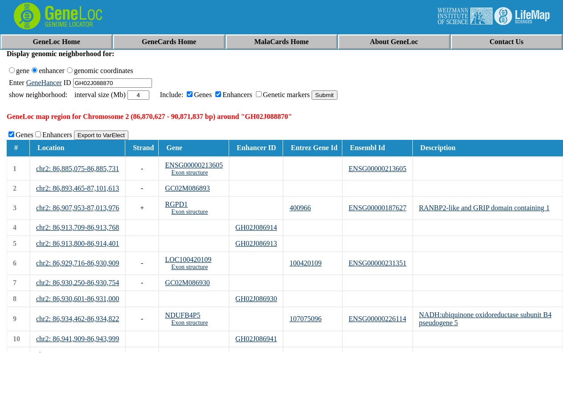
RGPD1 (176, 204)
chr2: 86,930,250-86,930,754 (77, 282)
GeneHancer (44, 82)
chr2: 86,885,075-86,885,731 (77, 168)
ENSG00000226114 (377, 319)
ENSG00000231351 (378, 263)
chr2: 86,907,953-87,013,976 (77, 208)
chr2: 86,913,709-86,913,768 (77, 227)
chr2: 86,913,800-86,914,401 (77, 243)
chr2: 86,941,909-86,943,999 (77, 339)
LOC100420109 (188, 259)
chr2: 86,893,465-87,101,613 (77, 188)
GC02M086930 (187, 282)
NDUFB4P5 (182, 315)
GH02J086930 (256, 298)
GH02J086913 (256, 243)
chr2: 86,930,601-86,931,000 (77, 298)
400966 (300, 208)
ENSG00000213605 (194, 165)
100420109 (305, 263)
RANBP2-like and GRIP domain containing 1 (484, 208)
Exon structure (189, 172)
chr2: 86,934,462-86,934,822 (77, 319)
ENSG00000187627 (378, 208)
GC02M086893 (187, 188)
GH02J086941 (256, 339)
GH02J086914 (256, 227)
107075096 (305, 319)
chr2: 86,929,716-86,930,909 (77, 263)
